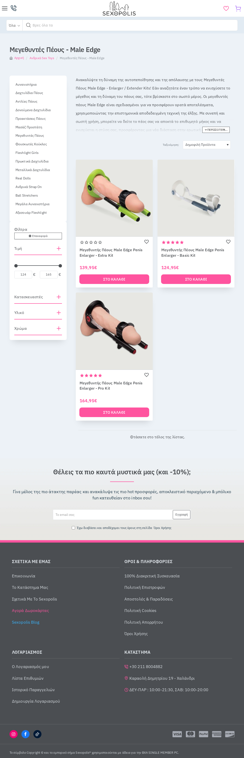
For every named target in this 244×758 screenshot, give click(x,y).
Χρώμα (20, 328)
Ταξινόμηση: (171, 144)
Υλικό (19, 312)
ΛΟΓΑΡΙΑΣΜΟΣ (27, 653)
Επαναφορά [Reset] (39, 236)
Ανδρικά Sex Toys (42, 58)
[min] (23, 274)
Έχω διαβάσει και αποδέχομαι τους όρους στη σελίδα (122, 529)
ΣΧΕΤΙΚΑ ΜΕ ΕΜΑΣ (31, 562)
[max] (49, 274)
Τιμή (18, 248)
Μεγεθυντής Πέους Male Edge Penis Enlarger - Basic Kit (192, 252)
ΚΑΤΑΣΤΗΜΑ (137, 653)
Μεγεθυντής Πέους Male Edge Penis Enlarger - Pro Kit (111, 386)
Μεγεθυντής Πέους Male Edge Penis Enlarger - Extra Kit (111, 252)
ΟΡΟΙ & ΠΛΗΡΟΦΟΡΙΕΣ (148, 562)
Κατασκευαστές (28, 296)
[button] (28, 25)
